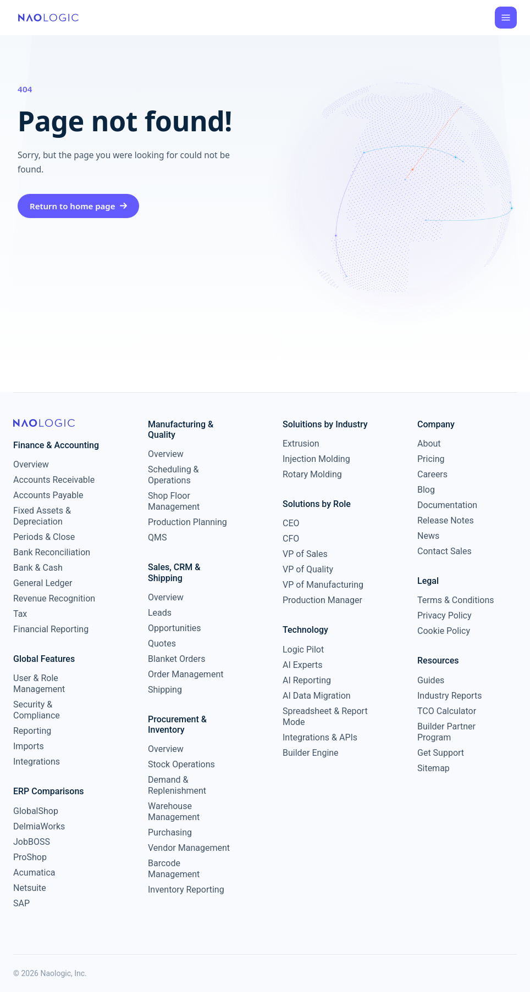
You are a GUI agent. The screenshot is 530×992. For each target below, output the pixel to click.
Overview (31, 464)
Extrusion (301, 443)
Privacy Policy (444, 615)
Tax (20, 614)
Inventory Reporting (186, 889)
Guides (430, 680)
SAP (21, 903)
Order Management (185, 674)
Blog (426, 489)
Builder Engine (311, 753)
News (428, 536)
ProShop (30, 857)
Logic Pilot (303, 649)
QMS (157, 537)
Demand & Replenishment (177, 785)
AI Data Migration (317, 695)
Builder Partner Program (446, 732)
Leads (160, 613)
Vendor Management (189, 848)
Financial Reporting (51, 629)
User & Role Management (39, 683)
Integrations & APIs (320, 737)
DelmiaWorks (39, 826)
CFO (291, 538)
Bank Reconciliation (51, 552)
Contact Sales (444, 551)
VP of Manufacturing (323, 584)
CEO (291, 523)
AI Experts (303, 665)
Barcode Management (174, 868)
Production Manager (322, 600)
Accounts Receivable (54, 480)
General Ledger (42, 583)
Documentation (447, 505)
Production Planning (187, 522)
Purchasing (170, 832)
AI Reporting (307, 680)
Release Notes (445, 520)
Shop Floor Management (174, 501)
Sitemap (433, 768)
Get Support (440, 753)
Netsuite (29, 888)
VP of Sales (305, 554)
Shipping (165, 689)
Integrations (36, 761)
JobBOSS (31, 842)
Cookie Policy (443, 631)
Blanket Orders (177, 659)
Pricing (431, 459)
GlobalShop (35, 811)
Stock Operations (181, 764)
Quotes (162, 643)
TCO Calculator (446, 711)
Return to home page (78, 205)
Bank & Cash (38, 567)
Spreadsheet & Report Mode (325, 716)
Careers (432, 474)
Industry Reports (449, 695)
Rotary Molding (312, 474)
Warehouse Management (174, 811)
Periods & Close (44, 537)
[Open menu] (506, 18)
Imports (28, 746)
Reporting (32, 731)
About (429, 443)
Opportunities (174, 628)
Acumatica (34, 872)
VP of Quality (308, 569)
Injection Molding (316, 459)
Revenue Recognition (54, 598)
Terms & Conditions (455, 600)
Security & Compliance (36, 710)
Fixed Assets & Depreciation (42, 516)
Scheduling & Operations (173, 475)
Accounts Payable (48, 495)
